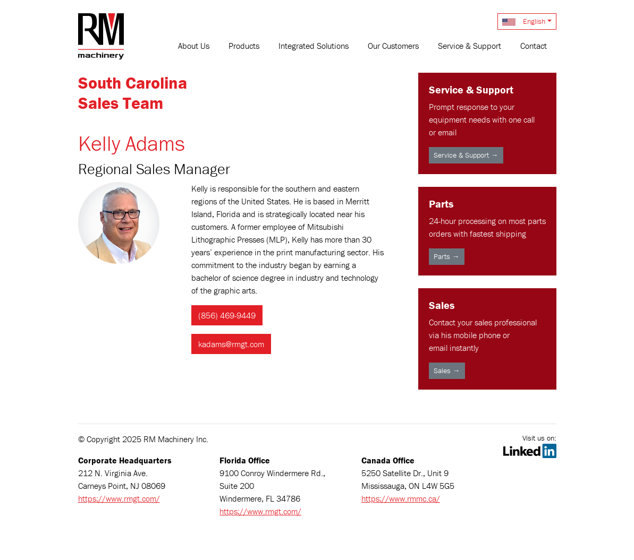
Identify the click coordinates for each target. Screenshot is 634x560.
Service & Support (469, 45)
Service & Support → (466, 155)
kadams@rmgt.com (231, 344)
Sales (441, 305)
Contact (533, 45)
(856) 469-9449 (227, 315)
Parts (441, 203)
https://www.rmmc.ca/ (400, 498)
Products (244, 45)
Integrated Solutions (313, 45)
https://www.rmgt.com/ (119, 498)
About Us (193, 45)
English (523, 21)
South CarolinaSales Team (132, 92)
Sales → (447, 370)
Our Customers (393, 45)
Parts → (447, 256)
